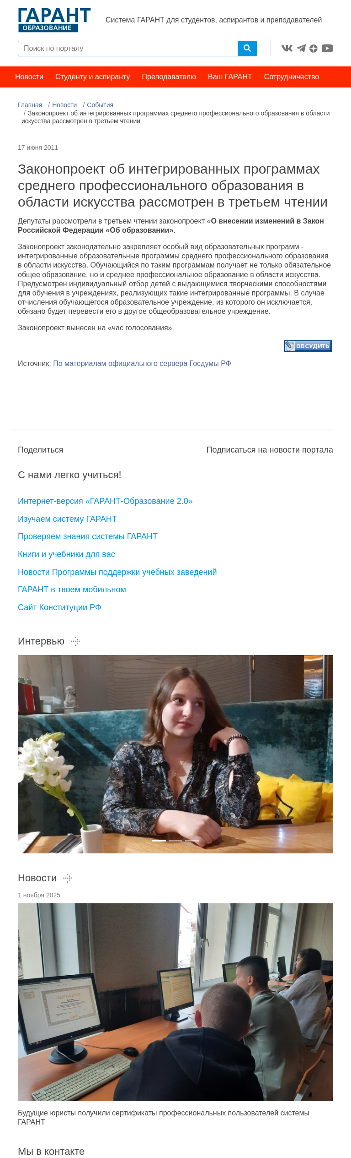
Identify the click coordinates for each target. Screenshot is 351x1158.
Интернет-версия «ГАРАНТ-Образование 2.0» (105, 501)
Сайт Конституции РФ (59, 607)
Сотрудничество (291, 77)
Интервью (49, 641)
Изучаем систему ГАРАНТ (67, 519)
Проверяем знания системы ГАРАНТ (88, 536)
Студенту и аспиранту (92, 77)
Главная (30, 105)
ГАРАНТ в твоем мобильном (72, 589)
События (100, 105)
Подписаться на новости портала (270, 449)
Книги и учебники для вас (66, 554)
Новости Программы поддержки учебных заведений (117, 572)
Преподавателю (169, 77)
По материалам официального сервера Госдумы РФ (142, 363)
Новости (29, 77)
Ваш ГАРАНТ (230, 77)
